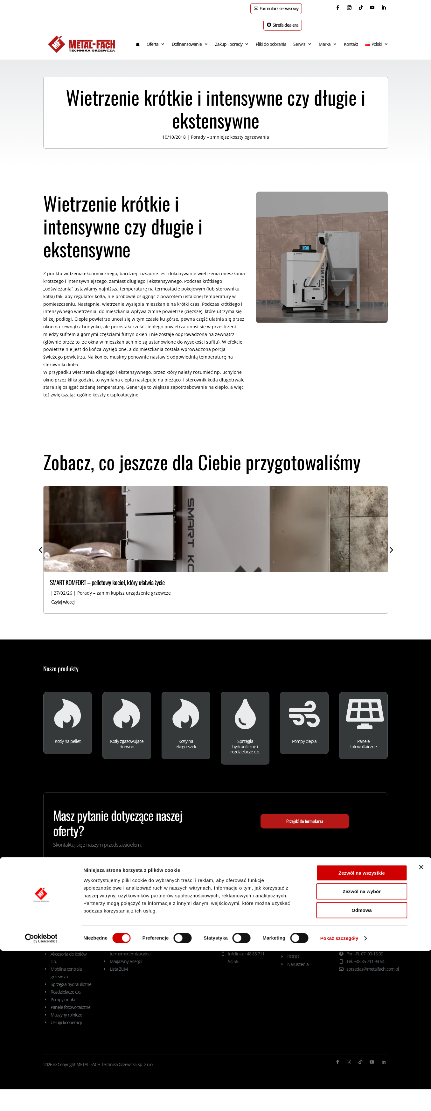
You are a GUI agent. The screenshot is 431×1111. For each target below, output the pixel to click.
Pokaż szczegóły (339, 1098)
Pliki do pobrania (271, 38)
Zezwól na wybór (362, 1052)
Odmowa (361, 1070)
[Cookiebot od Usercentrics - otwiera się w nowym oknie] (41, 1098)
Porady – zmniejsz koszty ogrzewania (230, 131)
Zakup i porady (228, 38)
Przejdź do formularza (304, 815)
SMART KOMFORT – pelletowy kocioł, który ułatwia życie (107, 576)
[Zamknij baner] (421, 1027)
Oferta (152, 38)
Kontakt (351, 38)
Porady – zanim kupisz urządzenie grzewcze (124, 587)
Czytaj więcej (62, 596)
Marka (324, 38)
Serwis (299, 38)
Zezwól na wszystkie (361, 1033)
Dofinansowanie (187, 38)
